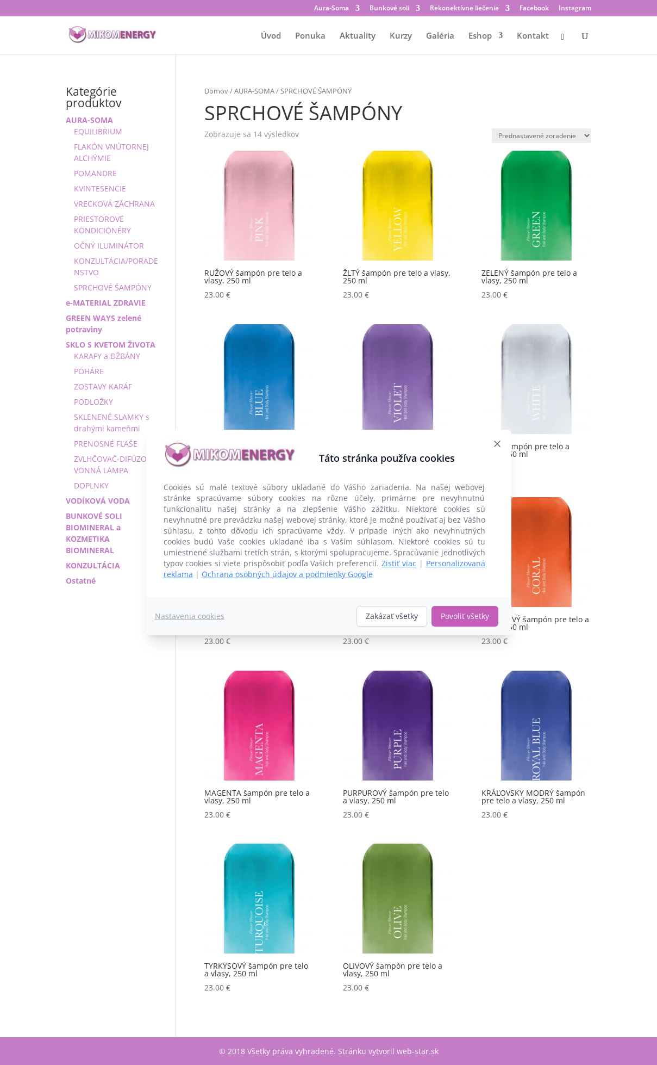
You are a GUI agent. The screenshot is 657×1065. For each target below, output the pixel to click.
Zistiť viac (398, 563)
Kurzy (401, 36)
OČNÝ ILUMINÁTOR (109, 245)
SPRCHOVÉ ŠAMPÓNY (113, 287)
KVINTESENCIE (100, 188)
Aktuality (358, 36)
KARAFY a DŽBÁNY (107, 356)
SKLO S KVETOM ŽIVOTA (110, 344)
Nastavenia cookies (189, 616)
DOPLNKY (91, 485)
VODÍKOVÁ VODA (98, 501)
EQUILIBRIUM (98, 131)
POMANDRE (95, 173)
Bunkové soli (389, 9)
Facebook (534, 9)
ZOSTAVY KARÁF (103, 386)
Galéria (440, 36)
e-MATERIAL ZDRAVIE (106, 303)
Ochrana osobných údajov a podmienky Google (287, 574)
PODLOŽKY (93, 402)
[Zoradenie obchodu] (541, 135)
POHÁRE (89, 371)
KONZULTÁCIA (93, 565)
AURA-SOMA (254, 91)
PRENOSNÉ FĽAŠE (105, 443)
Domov (216, 91)
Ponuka (310, 36)
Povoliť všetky (465, 616)
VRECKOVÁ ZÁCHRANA (114, 204)
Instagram (575, 9)
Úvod (271, 36)
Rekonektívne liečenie (464, 9)
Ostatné (81, 580)
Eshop (480, 36)
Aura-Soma (331, 9)
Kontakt (533, 36)
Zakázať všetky (392, 616)
